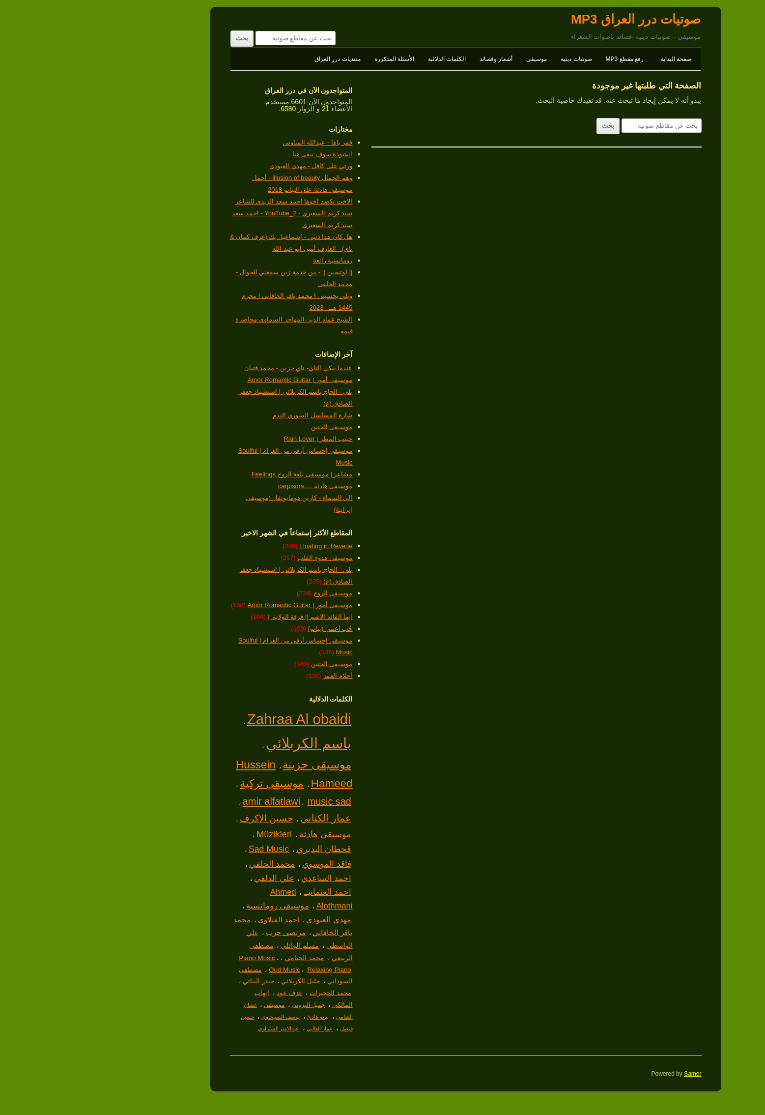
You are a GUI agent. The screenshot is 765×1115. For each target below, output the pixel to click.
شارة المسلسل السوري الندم (230, 415)
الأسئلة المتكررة (311, 59)
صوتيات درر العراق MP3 (553, 19)
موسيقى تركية (189, 783)
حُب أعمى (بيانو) (247, 628)
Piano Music (174, 958)
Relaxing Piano (246, 969)
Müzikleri (191, 834)
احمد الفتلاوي (195, 919)
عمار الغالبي (237, 1028)
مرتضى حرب (203, 933)
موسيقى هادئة (242, 834)
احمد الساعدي (243, 878)
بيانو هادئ (235, 1017)
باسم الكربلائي (225, 743)
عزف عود (207, 993)
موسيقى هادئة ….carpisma (232, 486)
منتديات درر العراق (254, 59)
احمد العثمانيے (244, 892)
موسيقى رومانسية (195, 905)
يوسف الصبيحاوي (197, 1017)
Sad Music (186, 849)
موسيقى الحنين (249, 427)
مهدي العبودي (245, 919)
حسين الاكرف (183, 818)
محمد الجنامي (221, 958)
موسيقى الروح (250, 593)
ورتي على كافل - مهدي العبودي (227, 166)
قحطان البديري (240, 849)
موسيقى (453, 59)
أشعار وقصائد (413, 59)
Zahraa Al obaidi (216, 719)
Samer (609, 1073)
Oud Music (201, 969)
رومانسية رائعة (250, 260)
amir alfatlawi (188, 801)
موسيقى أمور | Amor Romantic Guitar (217, 379)
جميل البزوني (225, 1004)
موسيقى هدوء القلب (241, 557)
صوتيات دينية (493, 59)
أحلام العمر (255, 675)
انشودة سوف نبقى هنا (239, 154)
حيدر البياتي (175, 981)
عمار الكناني (242, 818)
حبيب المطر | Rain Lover (234, 438)
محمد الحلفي (189, 864)
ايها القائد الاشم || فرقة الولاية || (226, 616)
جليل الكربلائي (217, 981)
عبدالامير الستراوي (196, 1028)
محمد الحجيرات (247, 993)
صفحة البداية (593, 59)
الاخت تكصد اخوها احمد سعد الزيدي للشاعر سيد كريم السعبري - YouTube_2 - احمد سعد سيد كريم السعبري (209, 213)
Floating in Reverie (242, 546)
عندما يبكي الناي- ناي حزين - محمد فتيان (215, 368)
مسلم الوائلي (217, 945)
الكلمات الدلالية (364, 59)
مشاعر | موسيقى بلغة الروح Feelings (219, 474)
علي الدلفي (191, 878)
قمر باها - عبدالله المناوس (234, 142)
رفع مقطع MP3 (542, 59)
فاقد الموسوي (243, 864)
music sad (246, 801)
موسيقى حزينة (233, 765)
